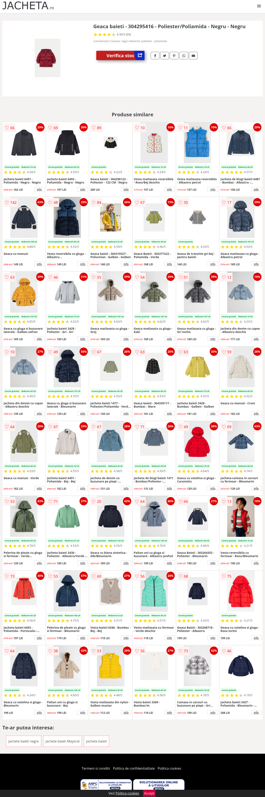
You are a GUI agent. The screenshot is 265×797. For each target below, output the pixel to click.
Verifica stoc (125, 55)
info (39, 189)
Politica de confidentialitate (134, 768)
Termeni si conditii (96, 768)
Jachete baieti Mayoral (63, 741)
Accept (149, 793)
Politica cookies (169, 768)
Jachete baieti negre (23, 741)
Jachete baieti (96, 741)
